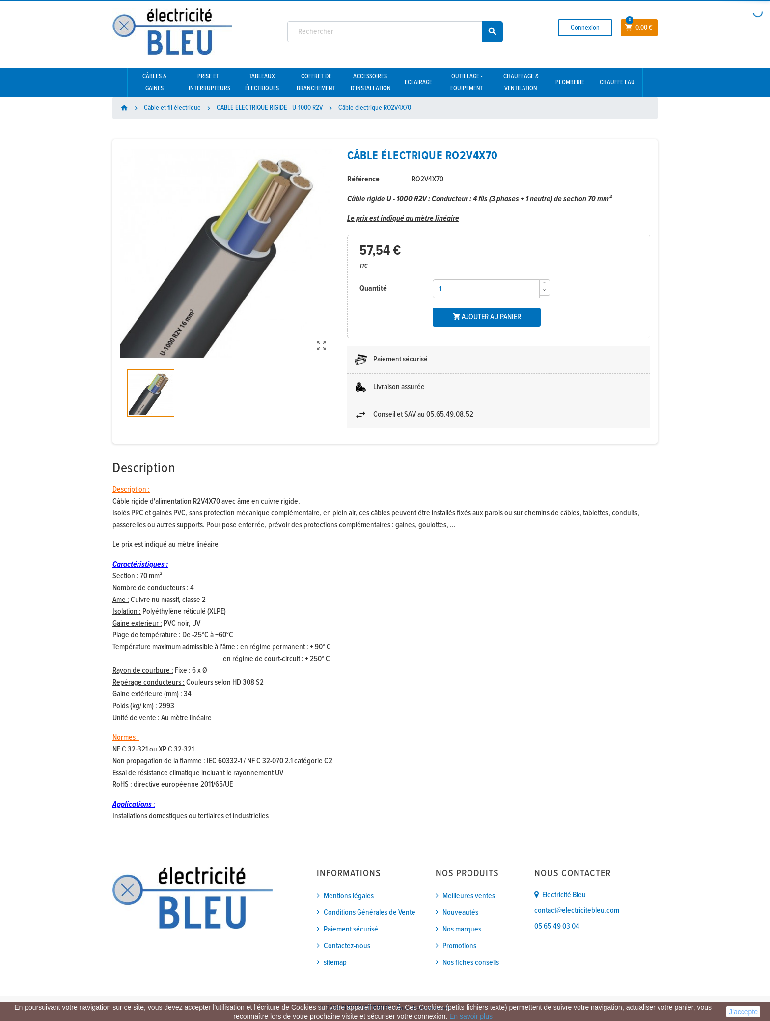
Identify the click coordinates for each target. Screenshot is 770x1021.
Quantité (373, 288)
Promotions (459, 946)
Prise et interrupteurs (209, 82)
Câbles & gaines (154, 82)
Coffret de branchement (316, 82)
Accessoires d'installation (371, 82)
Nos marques (461, 929)
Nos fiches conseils (470, 963)
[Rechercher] (395, 31)
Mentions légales (349, 896)
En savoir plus (471, 1016)
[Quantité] (486, 288)
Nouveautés (460, 912)
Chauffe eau (617, 82)
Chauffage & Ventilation (521, 82)
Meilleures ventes (468, 896)
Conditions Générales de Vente (369, 912)
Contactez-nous (347, 946)
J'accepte (743, 1012)
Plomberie (569, 82)
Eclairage (418, 82)
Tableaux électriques (262, 82)
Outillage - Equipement (466, 82)
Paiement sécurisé (351, 929)
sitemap (335, 963)
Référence (363, 179)
